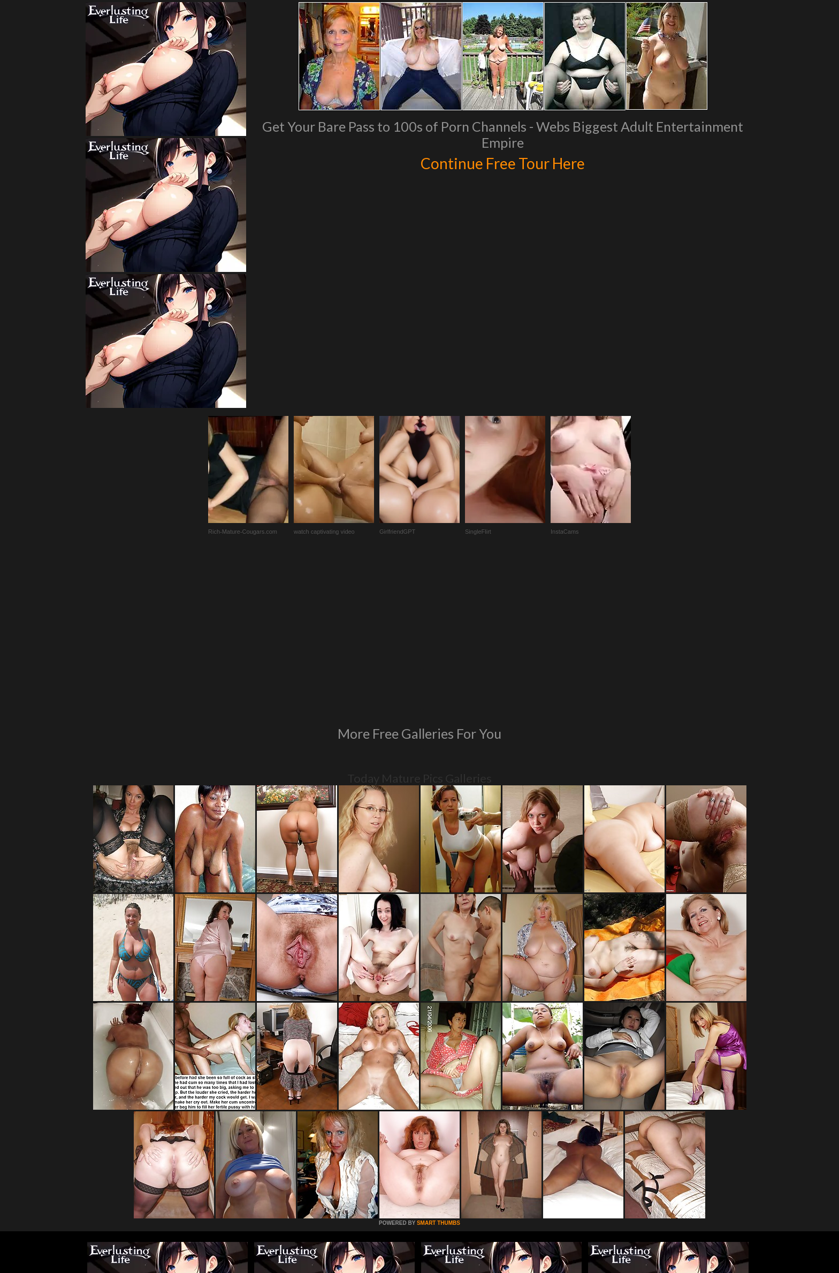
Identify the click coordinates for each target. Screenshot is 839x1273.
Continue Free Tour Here (502, 161)
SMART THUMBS (438, 1077)
